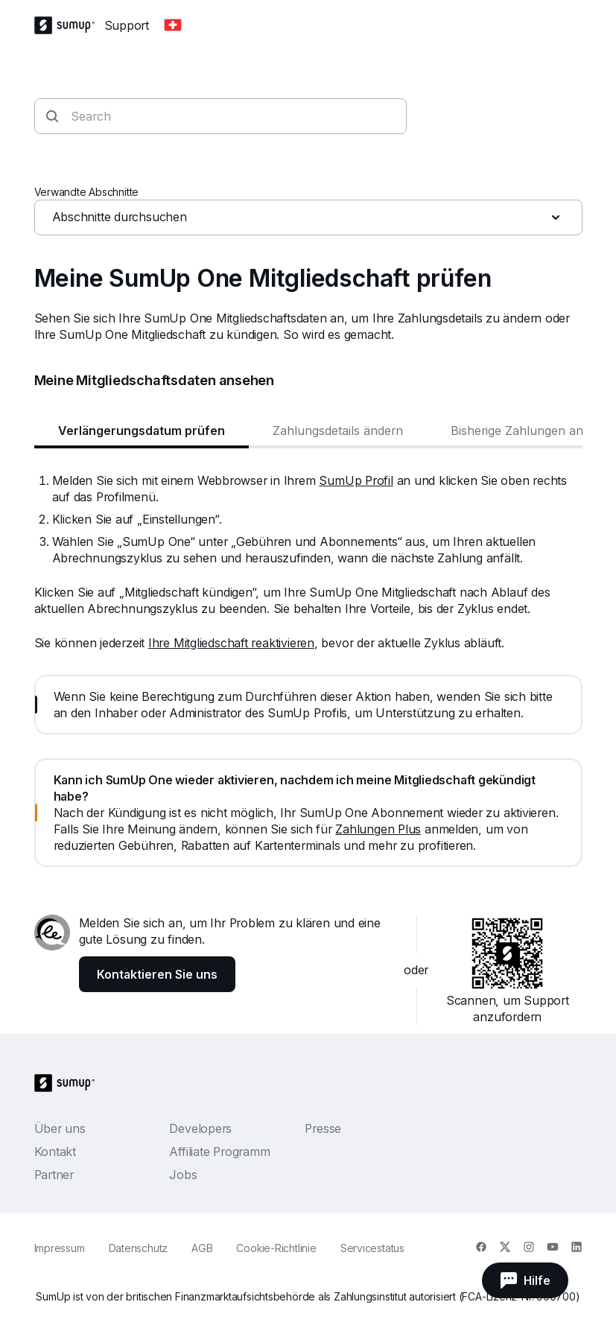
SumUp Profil (356, 480)
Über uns (60, 1128)
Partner (54, 1174)
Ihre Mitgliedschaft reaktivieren (231, 642)
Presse (323, 1128)
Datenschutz (138, 1248)
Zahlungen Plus (378, 829)
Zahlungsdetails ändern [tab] (338, 430)
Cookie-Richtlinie (276, 1248)
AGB (201, 1248)
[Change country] (173, 25)
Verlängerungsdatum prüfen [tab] (141, 430)
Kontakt (55, 1151)
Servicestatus (372, 1248)
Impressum (59, 1248)
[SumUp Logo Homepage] (69, 25)
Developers (200, 1128)
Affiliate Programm (219, 1151)
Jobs (183, 1174)
